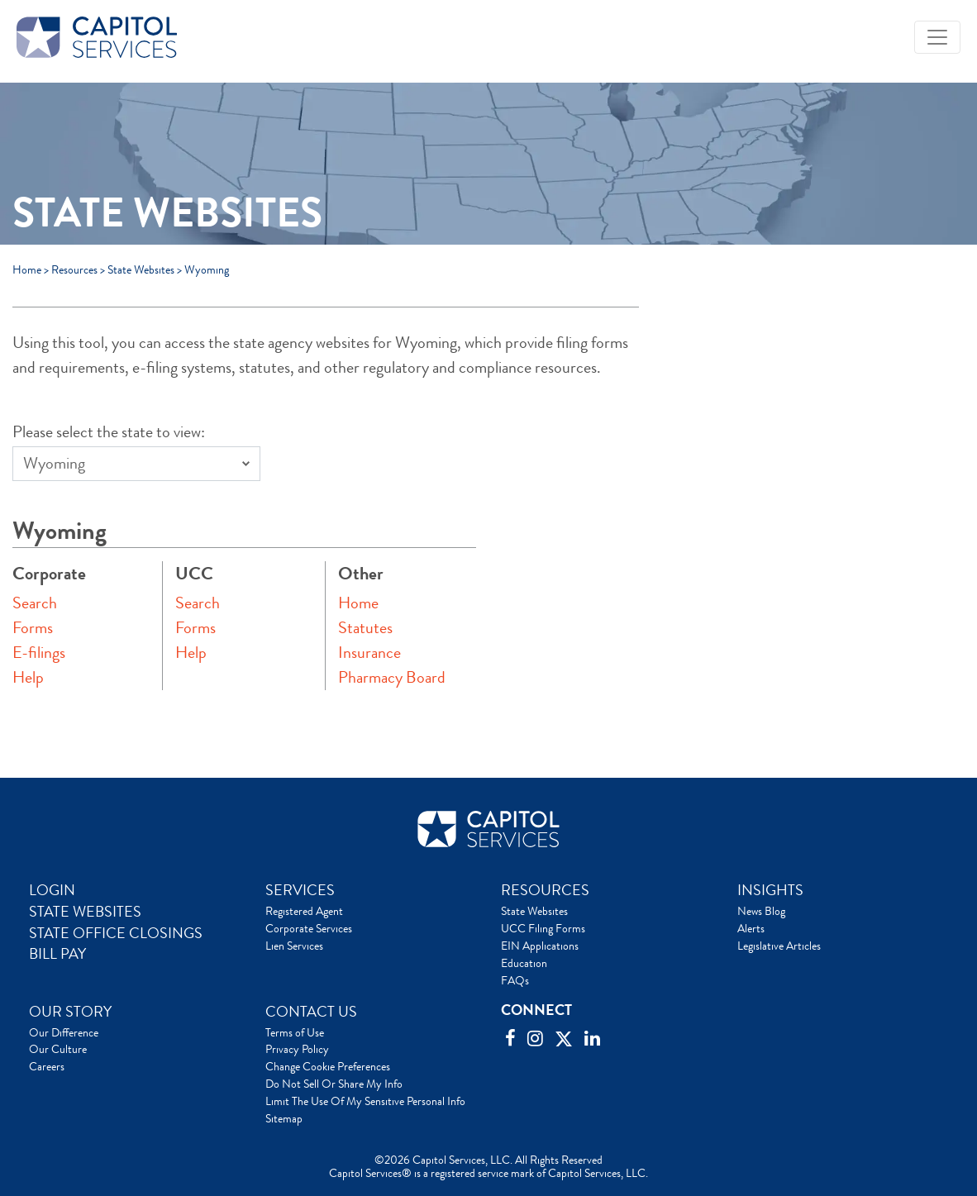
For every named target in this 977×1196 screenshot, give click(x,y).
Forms (32, 628)
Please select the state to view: (108, 432)
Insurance (369, 653)
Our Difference (63, 1032)
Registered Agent (304, 911)
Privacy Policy (297, 1049)
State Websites (140, 269)
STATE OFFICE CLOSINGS (116, 933)
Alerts (751, 928)
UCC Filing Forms (543, 928)
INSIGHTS (770, 890)
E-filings (38, 653)
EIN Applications (540, 945)
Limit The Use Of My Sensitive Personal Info (365, 1101)
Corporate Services (308, 928)
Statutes (365, 628)
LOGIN (52, 890)
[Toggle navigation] (937, 37)
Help (28, 677)
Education (524, 963)
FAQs (515, 980)
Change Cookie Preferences (327, 1066)
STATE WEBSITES (85, 911)
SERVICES (300, 890)
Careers (46, 1066)
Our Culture (58, 1049)
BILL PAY (57, 954)
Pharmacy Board (392, 677)
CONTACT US (311, 1011)
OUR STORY (70, 1011)
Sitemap (284, 1118)
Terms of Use (294, 1032)
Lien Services (294, 945)
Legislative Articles (779, 945)
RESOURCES (545, 890)
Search (34, 603)
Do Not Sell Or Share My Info (334, 1083)
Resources (74, 269)
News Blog (761, 911)
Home (26, 269)
